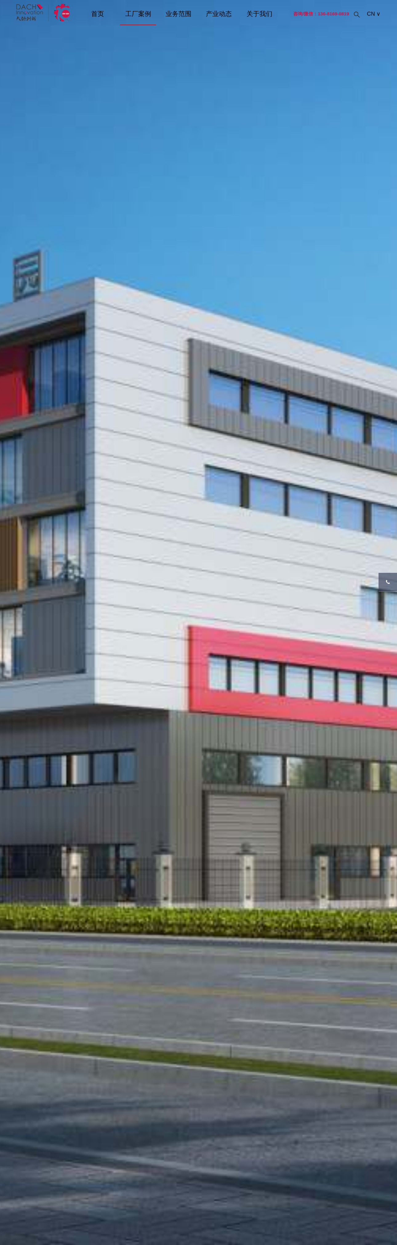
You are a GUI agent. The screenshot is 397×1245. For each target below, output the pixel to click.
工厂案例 (138, 13)
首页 (97, 13)
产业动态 (219, 13)
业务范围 (178, 13)
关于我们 (259, 13)
